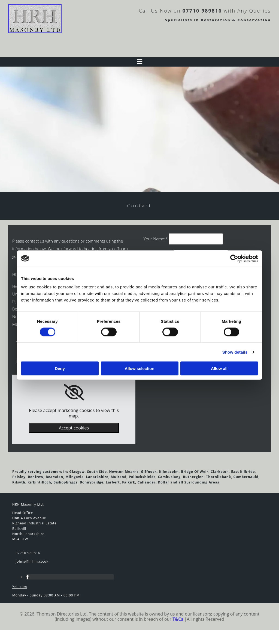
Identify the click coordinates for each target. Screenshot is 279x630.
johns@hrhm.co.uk (32, 561)
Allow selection (139, 368)
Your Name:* (155, 238)
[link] (74, 392)
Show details (235, 352)
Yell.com (19, 586)
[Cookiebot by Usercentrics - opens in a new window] (234, 258)
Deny (60, 368)
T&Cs (177, 619)
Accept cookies (74, 428)
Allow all (219, 368)
